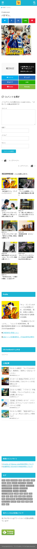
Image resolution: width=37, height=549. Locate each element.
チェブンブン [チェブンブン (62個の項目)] (30, 485)
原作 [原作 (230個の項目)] (3, 496)
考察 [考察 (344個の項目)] (27, 501)
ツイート (5, 354)
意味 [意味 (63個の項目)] (11, 496)
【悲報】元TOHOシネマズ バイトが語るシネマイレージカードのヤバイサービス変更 (22, 403)
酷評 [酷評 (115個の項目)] (7, 504)
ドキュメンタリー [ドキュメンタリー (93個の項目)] (7, 488)
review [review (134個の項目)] (4, 483)
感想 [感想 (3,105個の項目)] (16, 496)
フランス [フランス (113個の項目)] (15, 491)
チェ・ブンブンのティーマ (17, 546)
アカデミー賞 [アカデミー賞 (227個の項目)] (22, 483)
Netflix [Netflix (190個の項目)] (32, 480)
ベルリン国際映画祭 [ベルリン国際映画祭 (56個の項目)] (7, 493)
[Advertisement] (16, 438)
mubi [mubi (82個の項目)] (28, 480)
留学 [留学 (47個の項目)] (19, 501)
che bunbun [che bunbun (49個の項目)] (14, 480)
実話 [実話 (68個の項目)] (7, 496)
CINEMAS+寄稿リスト (11, 333)
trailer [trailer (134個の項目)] (8, 483)
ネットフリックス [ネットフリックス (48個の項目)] (7, 491)
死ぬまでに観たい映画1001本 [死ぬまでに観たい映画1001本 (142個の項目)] (24, 499)
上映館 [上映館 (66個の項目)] (16, 493)
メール (4, 135)
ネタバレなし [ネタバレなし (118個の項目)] (23, 488)
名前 (3, 127)
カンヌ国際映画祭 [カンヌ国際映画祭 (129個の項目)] (7, 485)
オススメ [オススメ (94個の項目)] (29, 483)
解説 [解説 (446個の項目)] (31, 501)
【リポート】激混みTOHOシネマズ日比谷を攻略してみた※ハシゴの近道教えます (22, 381)
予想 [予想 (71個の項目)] (30, 493)
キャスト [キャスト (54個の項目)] (15, 485)
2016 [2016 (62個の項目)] (8, 480)
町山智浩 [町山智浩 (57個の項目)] (13, 501)
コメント (4, 108)
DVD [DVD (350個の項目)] (20, 480)
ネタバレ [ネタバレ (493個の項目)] (15, 488)
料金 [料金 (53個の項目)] (20, 496)
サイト (4, 143)
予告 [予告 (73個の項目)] (21, 493)
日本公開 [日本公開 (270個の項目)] (29, 496)
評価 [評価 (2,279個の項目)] (3, 504)
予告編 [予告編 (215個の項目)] (26, 493)
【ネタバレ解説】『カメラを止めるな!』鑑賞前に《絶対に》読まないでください (22, 370)
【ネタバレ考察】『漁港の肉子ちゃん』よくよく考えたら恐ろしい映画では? (22, 413)
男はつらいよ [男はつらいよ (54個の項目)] (5, 501)
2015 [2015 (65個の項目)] (3, 480)
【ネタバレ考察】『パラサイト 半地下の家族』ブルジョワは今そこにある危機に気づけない (22, 392)
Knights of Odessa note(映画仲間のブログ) (18, 464)
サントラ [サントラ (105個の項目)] (22, 485)
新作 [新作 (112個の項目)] (24, 496)
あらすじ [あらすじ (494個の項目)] (14, 483)
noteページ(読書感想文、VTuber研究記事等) (18, 337)
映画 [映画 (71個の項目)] (3, 499)
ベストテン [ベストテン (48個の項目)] (23, 491)
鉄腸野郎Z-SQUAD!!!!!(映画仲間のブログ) (18, 466)
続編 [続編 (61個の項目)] (23, 501)
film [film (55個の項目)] (24, 480)
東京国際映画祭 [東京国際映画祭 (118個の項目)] (10, 499)
